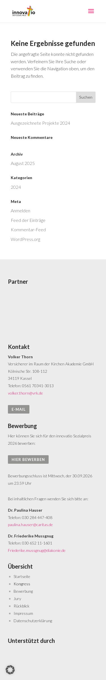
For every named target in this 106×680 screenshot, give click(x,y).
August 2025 (23, 163)
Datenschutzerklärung (33, 620)
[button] (10, 670)
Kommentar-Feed (28, 229)
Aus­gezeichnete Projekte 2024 (40, 123)
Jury (17, 598)
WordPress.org (25, 239)
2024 (16, 187)
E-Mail (19, 409)
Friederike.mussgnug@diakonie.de (37, 550)
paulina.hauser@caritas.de (30, 524)
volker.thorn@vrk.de (25, 393)
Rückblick (21, 605)
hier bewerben (28, 459)
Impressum (23, 613)
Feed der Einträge (28, 220)
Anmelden (20, 210)
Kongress (22, 583)
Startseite (22, 576)
